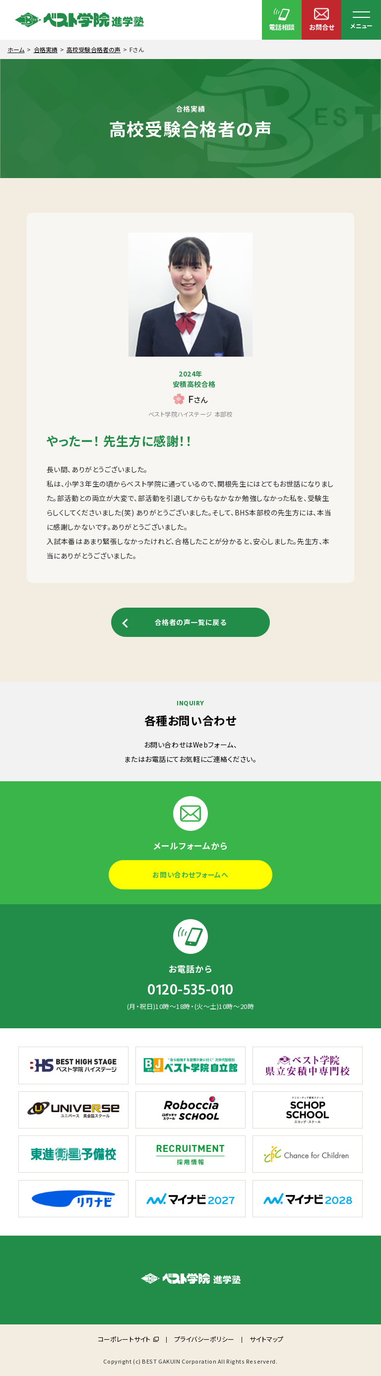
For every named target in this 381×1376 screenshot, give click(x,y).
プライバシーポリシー (204, 1339)
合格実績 (46, 49)
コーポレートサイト (124, 1339)
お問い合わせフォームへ (190, 874)
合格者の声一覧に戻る (191, 622)
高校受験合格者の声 (93, 49)
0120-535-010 (190, 990)
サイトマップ (266, 1339)
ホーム (15, 49)
